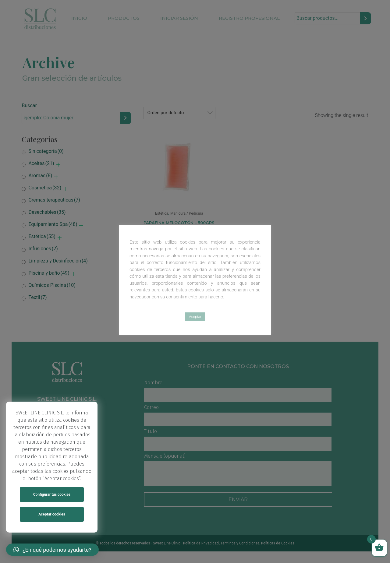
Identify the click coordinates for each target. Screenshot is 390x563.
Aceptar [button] (195, 317)
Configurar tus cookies (51, 494)
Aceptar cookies (51, 514)
